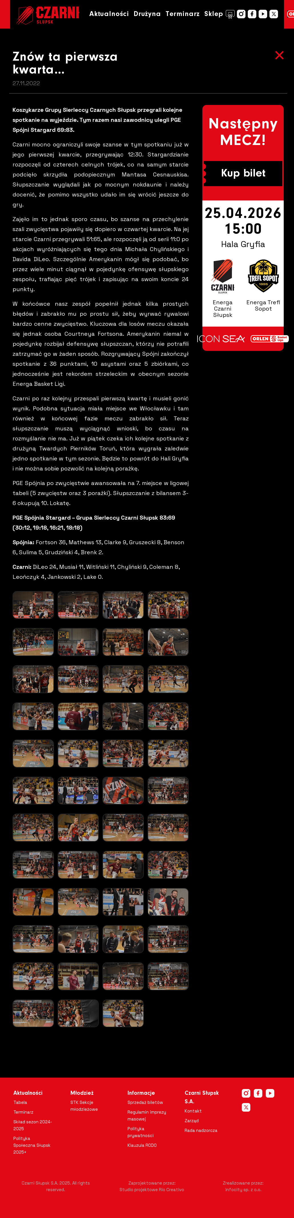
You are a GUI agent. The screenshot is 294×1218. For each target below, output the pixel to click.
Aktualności (109, 14)
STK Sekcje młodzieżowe (84, 1106)
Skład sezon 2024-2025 (32, 1125)
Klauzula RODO (142, 1145)
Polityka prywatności (141, 1132)
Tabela (20, 1102)
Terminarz (183, 14)
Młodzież (82, 1093)
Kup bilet (243, 173)
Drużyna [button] (147, 14)
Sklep (219, 14)
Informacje (141, 1093)
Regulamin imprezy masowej (147, 1115)
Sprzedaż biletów (145, 1102)
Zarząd (192, 1120)
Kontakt (193, 1111)
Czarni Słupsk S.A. (202, 1097)
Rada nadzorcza (201, 1130)
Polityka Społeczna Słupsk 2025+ (32, 1145)
